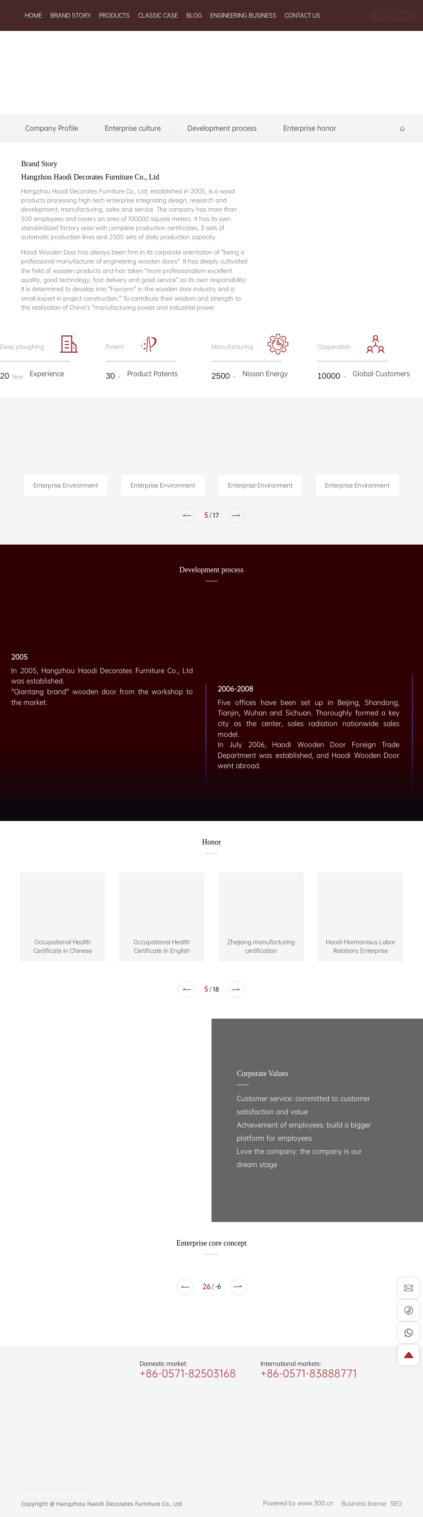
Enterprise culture (133, 128)
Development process (222, 128)
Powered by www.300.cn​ (298, 1508)
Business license (364, 1503)
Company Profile (51, 128)
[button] (186, 515)
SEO (396, 1503)
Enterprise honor (309, 128)
